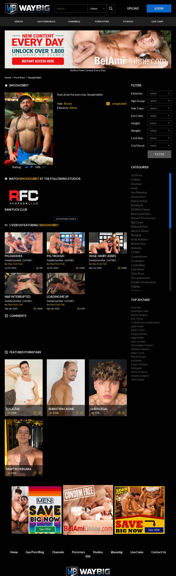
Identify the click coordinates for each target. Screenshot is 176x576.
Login (159, 8)
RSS (88, 549)
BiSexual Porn (139, 226)
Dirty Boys (137, 273)
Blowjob (136, 235)
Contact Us (158, 544)
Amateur (136, 184)
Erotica (135, 290)
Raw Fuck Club (15, 256)
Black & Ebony (140, 231)
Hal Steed (136, 360)
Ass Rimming (139, 192)
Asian (134, 188)
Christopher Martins (142, 345)
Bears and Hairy (141, 213)
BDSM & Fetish (140, 209)
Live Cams (136, 544)
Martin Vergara (18, 461)
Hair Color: (137, 108)
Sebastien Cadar (61, 401)
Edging (135, 286)
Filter (159, 154)
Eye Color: (137, 115)
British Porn (138, 243)
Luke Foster (137, 326)
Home (8, 77)
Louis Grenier (138, 341)
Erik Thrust (137, 318)
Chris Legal (99, 401)
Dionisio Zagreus (140, 348)
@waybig (117, 544)
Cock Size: (137, 138)
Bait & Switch (139, 201)
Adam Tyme (137, 352)
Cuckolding (138, 265)
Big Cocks (137, 222)
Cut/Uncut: (138, 145)
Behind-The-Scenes (143, 218)
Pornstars (78, 544)
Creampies (137, 260)
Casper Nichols (139, 364)
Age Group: (138, 100)
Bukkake (136, 248)
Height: (135, 123)
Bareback (137, 205)
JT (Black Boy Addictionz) (145, 322)
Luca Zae (13, 401)
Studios (98, 544)
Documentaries (140, 278)
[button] (97, 8)
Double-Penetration (143, 282)
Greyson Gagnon (140, 375)
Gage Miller (137, 337)
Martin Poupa (138, 356)
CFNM (135, 252)
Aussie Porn (138, 196)
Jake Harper (137, 379)
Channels (58, 544)
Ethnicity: (137, 93)
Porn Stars (19, 77)
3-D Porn (136, 175)
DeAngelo (136, 367)
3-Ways (135, 179)
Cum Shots (137, 269)
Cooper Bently (139, 333)
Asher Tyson (137, 329)
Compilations (139, 256)
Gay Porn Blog (35, 544)
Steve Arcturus (139, 371)
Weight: (136, 130)
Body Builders (139, 239)
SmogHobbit (34, 77)
